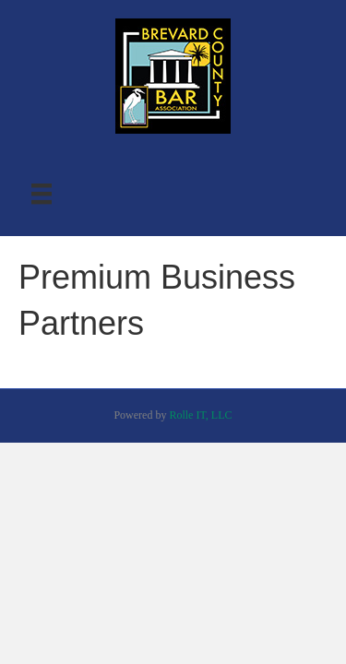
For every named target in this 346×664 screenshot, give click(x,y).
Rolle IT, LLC (200, 415)
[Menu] (41, 194)
